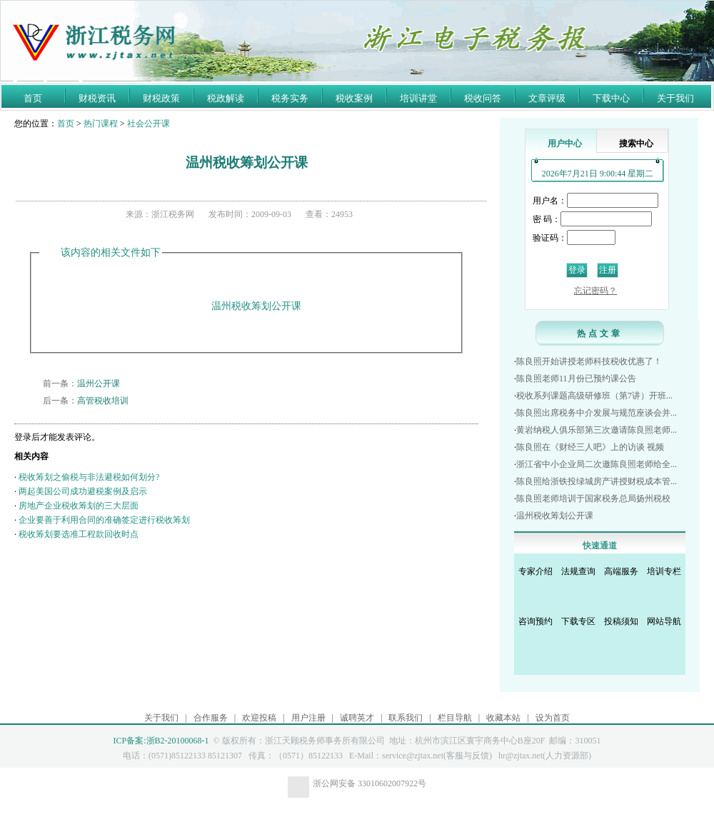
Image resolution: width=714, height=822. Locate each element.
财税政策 (161, 98)
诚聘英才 (357, 718)
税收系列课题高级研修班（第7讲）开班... (594, 396)
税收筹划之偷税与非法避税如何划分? (89, 477)
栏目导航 (455, 718)
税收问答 (482, 98)
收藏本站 (503, 718)
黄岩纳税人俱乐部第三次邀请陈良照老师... (596, 430)
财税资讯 (97, 98)
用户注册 (308, 718)
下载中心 (611, 98)
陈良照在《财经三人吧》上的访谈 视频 (590, 447)
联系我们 (405, 718)
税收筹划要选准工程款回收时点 (79, 534)
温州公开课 (98, 384)
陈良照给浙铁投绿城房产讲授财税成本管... (596, 481)
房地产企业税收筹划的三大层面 (79, 506)
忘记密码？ (595, 291)
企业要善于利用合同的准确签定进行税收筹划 (104, 520)
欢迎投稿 (259, 718)
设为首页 (553, 718)
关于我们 (675, 98)
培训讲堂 (418, 98)
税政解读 (225, 98)
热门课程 (101, 124)
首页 (33, 98)
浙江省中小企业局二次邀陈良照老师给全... (596, 464)
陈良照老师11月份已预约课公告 (576, 379)
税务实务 (289, 98)
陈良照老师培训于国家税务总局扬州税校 (593, 498)
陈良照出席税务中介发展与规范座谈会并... (596, 413)
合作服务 (210, 718)
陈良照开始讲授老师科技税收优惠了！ (589, 361)
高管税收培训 (103, 401)
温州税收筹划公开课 (554, 516)
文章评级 (546, 98)
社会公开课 (148, 124)
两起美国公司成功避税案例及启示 (83, 491)
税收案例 (354, 98)
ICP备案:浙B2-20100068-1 (161, 741)
